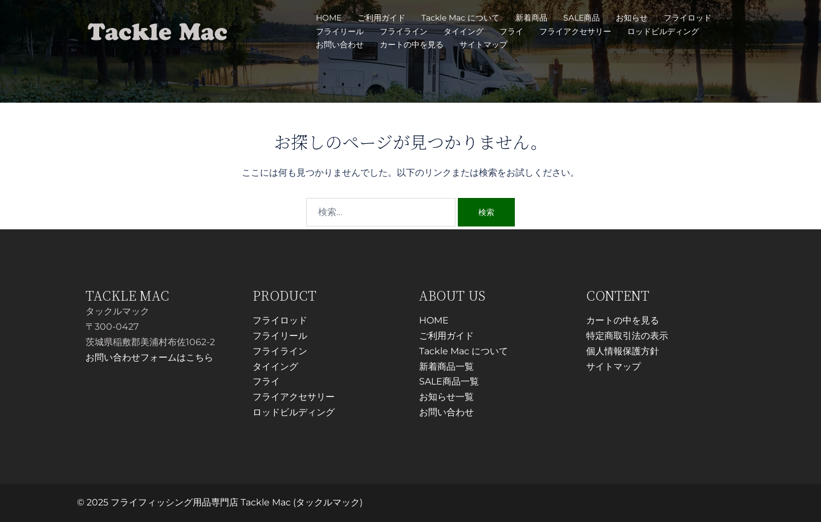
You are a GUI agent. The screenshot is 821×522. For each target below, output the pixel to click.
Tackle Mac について (460, 18)
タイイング (463, 31)
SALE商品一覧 (449, 381)
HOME (329, 18)
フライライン (404, 31)
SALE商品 (581, 18)
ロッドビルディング (663, 31)
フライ (511, 31)
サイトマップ (483, 44)
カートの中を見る (412, 44)
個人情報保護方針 (622, 351)
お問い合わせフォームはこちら (149, 357)
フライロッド (688, 18)
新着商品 (531, 18)
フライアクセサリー (575, 31)
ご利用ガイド (381, 18)
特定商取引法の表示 (627, 335)
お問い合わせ (340, 44)
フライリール (340, 31)
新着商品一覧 (446, 366)
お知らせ (632, 18)
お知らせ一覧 (446, 396)
